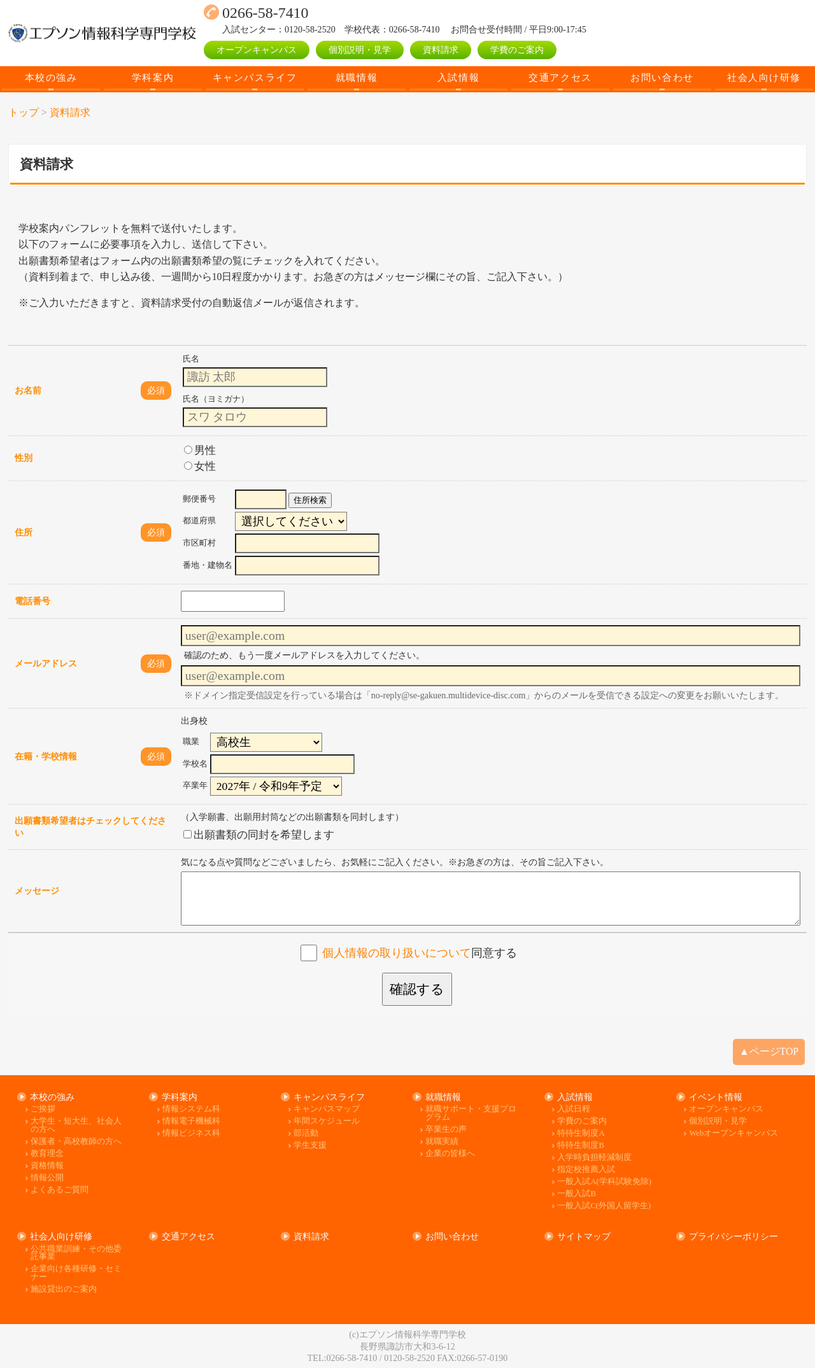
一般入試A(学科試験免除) (604, 1182)
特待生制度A (580, 1133)
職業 (191, 741)
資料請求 (440, 50)
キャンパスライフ (255, 77)
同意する (419, 953)
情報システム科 (191, 1109)
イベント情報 (715, 1096)
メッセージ (37, 890)
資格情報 (47, 1166)
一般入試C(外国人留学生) (604, 1206)
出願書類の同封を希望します (258, 835)
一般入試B (576, 1194)
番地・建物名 (207, 565)
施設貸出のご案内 (64, 1289)
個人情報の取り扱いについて (396, 953)
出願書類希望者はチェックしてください (90, 826)
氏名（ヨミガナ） (216, 399)
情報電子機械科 (191, 1121)
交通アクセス (560, 77)
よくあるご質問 (60, 1190)
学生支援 (310, 1145)
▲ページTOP (768, 1051)
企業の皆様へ (450, 1154)
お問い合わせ (661, 77)
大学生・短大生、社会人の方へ (76, 1125)
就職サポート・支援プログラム (470, 1113)
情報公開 (47, 1178)
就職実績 (441, 1142)
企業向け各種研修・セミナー (76, 1273)
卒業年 (195, 785)
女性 (200, 466)
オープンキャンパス (256, 50)
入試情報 (458, 77)
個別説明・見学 (360, 50)
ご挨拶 (43, 1109)
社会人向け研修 (764, 77)
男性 (200, 450)
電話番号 (32, 601)
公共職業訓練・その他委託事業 (76, 1253)
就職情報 (357, 77)
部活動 (306, 1133)
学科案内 (153, 77)
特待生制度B (580, 1145)
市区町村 (199, 543)
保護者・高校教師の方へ (76, 1142)
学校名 (195, 763)
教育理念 (47, 1154)
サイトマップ (584, 1236)
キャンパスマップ (327, 1109)
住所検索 (310, 500)
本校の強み (51, 77)
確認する (417, 989)
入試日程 (573, 1109)
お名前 (28, 390)
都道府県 (199, 520)
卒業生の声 (446, 1129)
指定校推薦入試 (586, 1170)
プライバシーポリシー (733, 1236)
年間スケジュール (327, 1121)
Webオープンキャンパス (733, 1133)
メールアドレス (46, 663)
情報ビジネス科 (191, 1133)
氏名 (191, 359)
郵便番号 (199, 499)
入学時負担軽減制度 (594, 1157)
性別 (23, 458)
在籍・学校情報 (46, 756)
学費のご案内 (517, 50)
